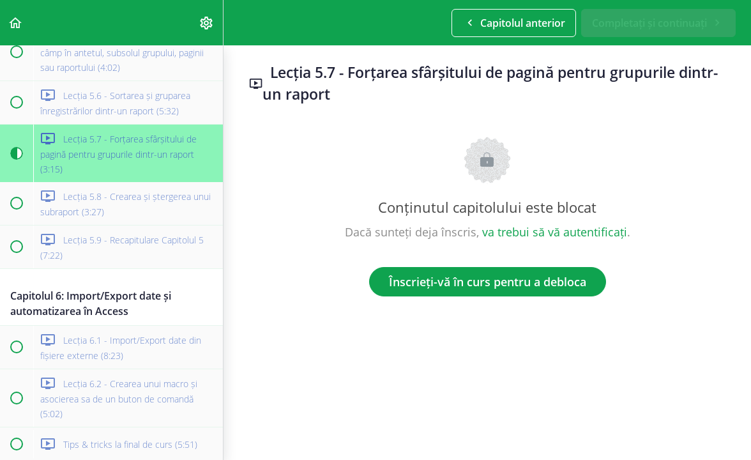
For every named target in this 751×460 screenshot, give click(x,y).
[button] (16, 22)
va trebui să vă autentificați (554, 232)
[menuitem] (207, 22)
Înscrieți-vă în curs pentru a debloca (487, 281)
